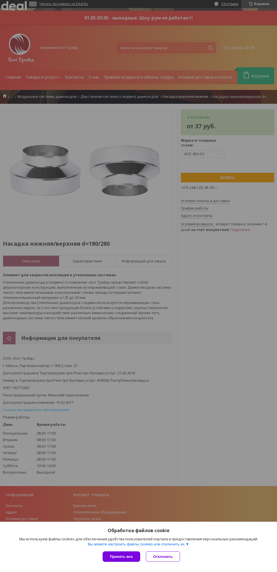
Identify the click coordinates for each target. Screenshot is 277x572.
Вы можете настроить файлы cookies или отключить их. (136, 544)
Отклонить (163, 556)
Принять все (121, 556)
